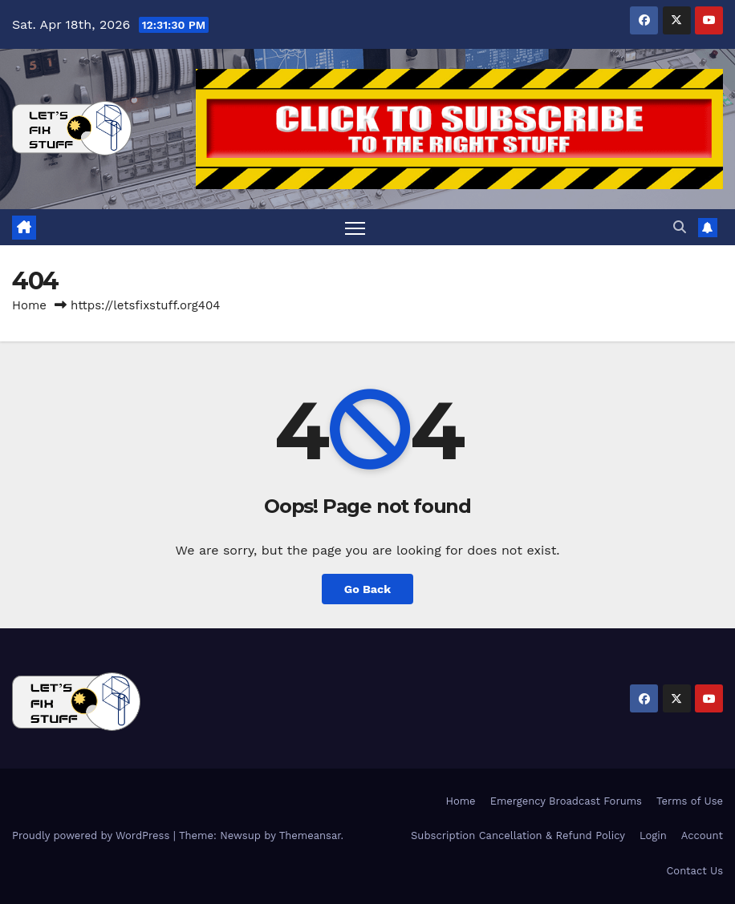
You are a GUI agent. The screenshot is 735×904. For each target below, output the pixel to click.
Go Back (367, 589)
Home (29, 305)
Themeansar (310, 835)
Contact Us (694, 871)
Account (702, 835)
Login (653, 835)
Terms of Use (689, 801)
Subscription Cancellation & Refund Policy (518, 835)
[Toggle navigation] (355, 228)
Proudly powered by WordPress (92, 835)
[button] (679, 227)
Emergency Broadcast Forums (566, 801)
